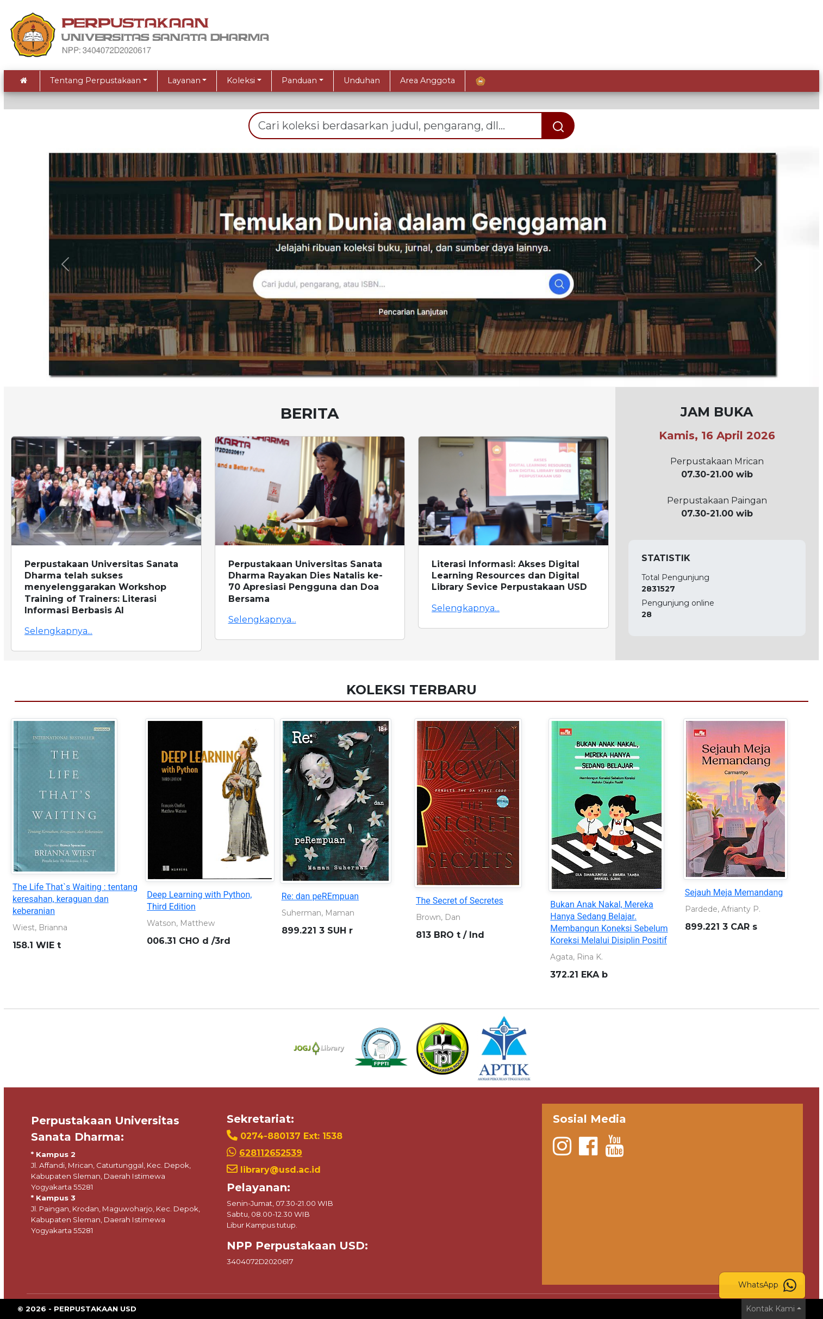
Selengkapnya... (58, 631)
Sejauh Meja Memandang (734, 892)
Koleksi (241, 80)
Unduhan (362, 80)
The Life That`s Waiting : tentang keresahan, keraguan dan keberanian (75, 899)
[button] (65, 264)
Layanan (184, 80)
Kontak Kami (770, 1309)
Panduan (299, 80)
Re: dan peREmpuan (320, 896)
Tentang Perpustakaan (95, 80)
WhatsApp (767, 1285)
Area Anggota (427, 80)
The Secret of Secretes (459, 900)
